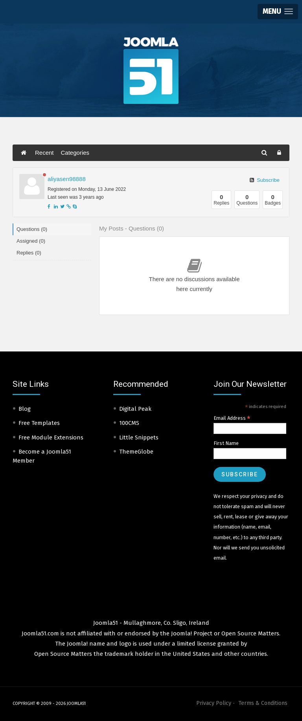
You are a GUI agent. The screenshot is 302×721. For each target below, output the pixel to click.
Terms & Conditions (262, 703)
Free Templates (39, 422)
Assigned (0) (31, 241)
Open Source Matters (250, 633)
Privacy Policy (213, 703)
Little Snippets (138, 437)
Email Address (232, 418)
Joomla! (77, 643)
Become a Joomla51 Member (42, 456)
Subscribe (265, 180)
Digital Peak (135, 408)
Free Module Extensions (50, 437)
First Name (226, 443)
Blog (24, 408)
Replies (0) (29, 253)
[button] (278, 11)
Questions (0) (32, 229)
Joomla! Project (190, 633)
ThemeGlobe (136, 451)
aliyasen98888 (67, 179)
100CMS (129, 422)
